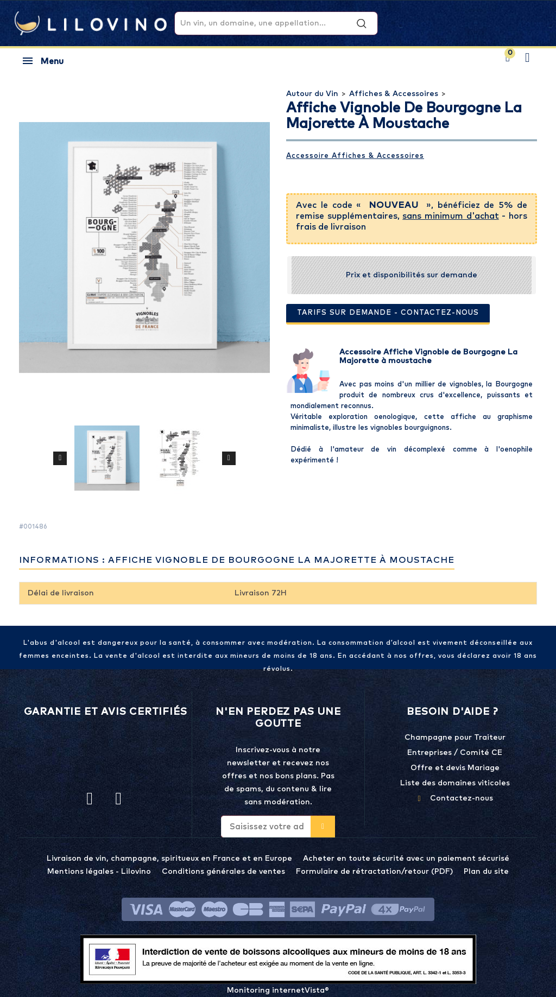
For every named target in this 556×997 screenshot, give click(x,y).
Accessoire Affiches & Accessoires (355, 156)
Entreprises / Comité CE (454, 753)
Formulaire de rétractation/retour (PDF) (374, 871)
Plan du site (486, 871)
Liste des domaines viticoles (455, 783)
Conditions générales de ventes (223, 871)
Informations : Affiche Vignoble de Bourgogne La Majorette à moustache (236, 560)
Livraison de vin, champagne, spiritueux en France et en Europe (169, 858)
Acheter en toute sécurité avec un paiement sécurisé (406, 858)
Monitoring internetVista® (278, 990)
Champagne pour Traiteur (455, 737)
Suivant (229, 458)
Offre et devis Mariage (455, 768)
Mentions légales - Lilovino (99, 871)
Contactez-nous (461, 798)
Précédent (60, 458)
